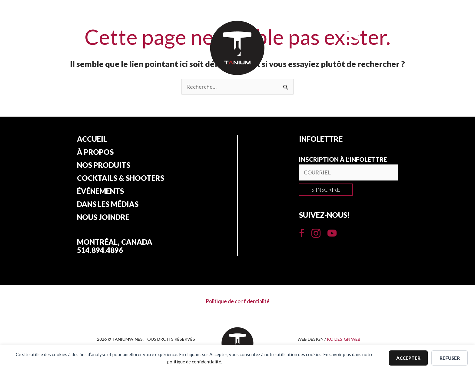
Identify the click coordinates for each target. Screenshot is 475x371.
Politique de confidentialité (238, 301)
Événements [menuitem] (100, 191)
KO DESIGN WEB (343, 339)
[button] (326, 190)
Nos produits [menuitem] (103, 165)
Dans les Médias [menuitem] (107, 204)
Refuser (450, 358)
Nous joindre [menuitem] (103, 217)
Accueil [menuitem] (92, 139)
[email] (348, 172)
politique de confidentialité (194, 361)
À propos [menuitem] (95, 152)
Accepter (408, 358)
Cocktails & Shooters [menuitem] (120, 178)
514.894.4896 (100, 250)
